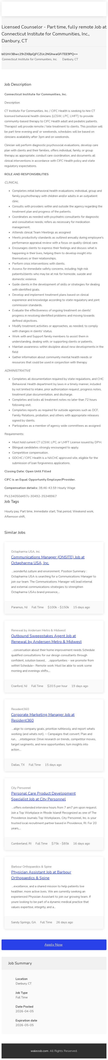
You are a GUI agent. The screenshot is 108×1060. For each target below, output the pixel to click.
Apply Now (53, 944)
